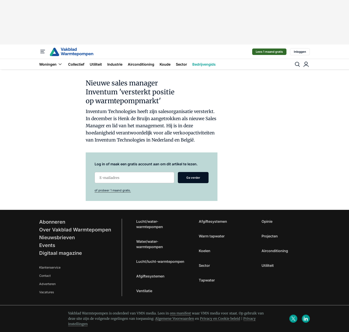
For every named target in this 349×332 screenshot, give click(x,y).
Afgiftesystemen (150, 276)
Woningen (51, 64)
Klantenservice (50, 267)
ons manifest (180, 313)
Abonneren (52, 222)
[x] (293, 319)
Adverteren (47, 284)
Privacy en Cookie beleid (220, 318)
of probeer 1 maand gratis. (113, 190)
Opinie (267, 221)
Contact (45, 275)
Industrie (114, 64)
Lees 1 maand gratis (269, 51)
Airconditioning (141, 64)
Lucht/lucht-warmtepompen (160, 261)
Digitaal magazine (60, 253)
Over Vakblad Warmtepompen (75, 230)
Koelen (204, 251)
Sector (181, 64)
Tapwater (207, 280)
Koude (165, 64)
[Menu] (42, 51)
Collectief (76, 64)
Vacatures (46, 292)
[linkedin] (306, 319)
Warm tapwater (212, 236)
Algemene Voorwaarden (174, 318)
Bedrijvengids (204, 64)
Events (47, 245)
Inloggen (300, 51)
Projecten (270, 236)
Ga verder (193, 177)
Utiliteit (96, 64)
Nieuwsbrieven (57, 237)
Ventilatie (144, 291)
